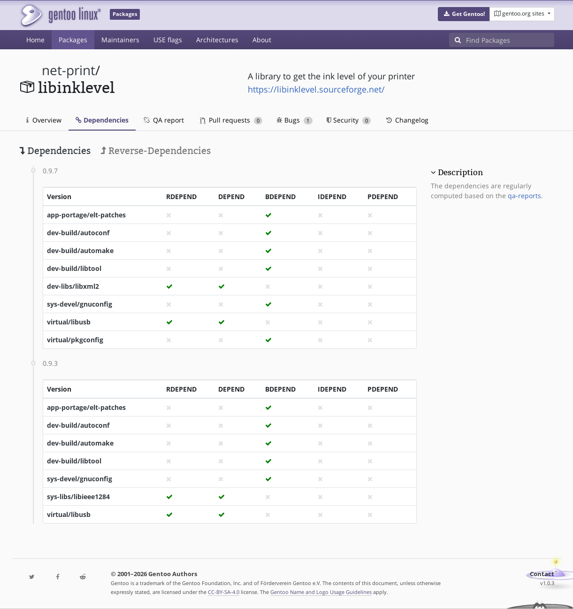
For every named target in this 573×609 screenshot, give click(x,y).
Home (35, 39)
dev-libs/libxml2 (73, 286)
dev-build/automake (80, 250)
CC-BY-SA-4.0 (223, 591)
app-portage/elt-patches (86, 214)
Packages (73, 39)
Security (349, 120)
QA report (163, 120)
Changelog (406, 120)
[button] (464, 14)
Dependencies (102, 120)
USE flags (167, 39)
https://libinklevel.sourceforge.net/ (316, 89)
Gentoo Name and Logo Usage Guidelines (321, 591)
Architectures (217, 39)
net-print (68, 70)
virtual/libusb (69, 321)
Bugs (294, 120)
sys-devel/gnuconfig (79, 304)
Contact (542, 574)
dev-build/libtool (74, 268)
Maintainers (120, 39)
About (261, 39)
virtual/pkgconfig (75, 339)
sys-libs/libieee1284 (78, 496)
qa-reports (524, 195)
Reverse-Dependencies (155, 150)
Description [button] (460, 172)
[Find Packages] (510, 40)
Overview (43, 120)
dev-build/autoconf (78, 232)
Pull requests (231, 120)
